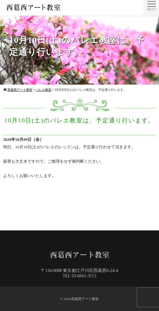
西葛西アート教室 (85, 299)
